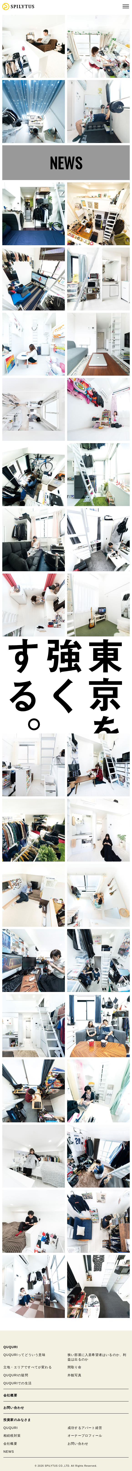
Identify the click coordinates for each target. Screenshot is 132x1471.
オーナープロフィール (85, 1435)
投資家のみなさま (17, 1420)
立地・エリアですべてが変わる (27, 1367)
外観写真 (74, 1375)
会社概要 (10, 1395)
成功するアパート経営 (85, 1428)
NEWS (66, 162)
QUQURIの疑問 (15, 1375)
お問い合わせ (13, 1407)
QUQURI (10, 1347)
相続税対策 (12, 1435)
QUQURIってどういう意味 (24, 1355)
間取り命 (74, 1367)
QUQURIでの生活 (17, 1383)
